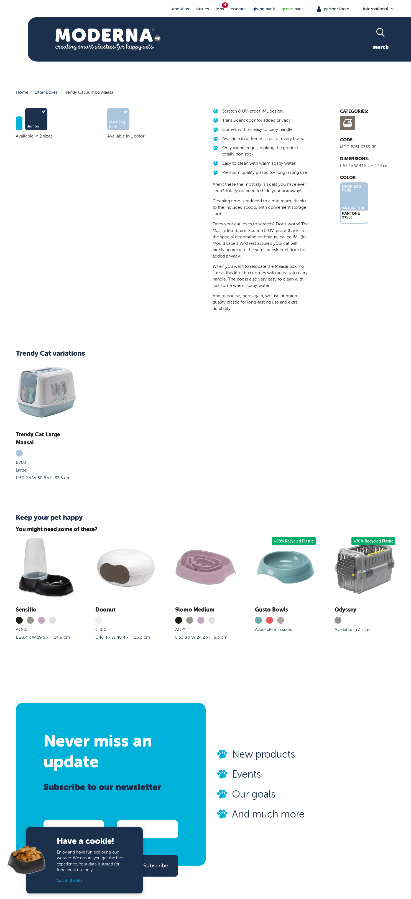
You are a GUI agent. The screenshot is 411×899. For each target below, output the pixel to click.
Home (22, 92)
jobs (220, 8)
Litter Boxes (46, 92)
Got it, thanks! (70, 880)
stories (202, 8)
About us (180, 8)
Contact (238, 8)
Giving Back (263, 8)
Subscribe (155, 865)
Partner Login (336, 8)
